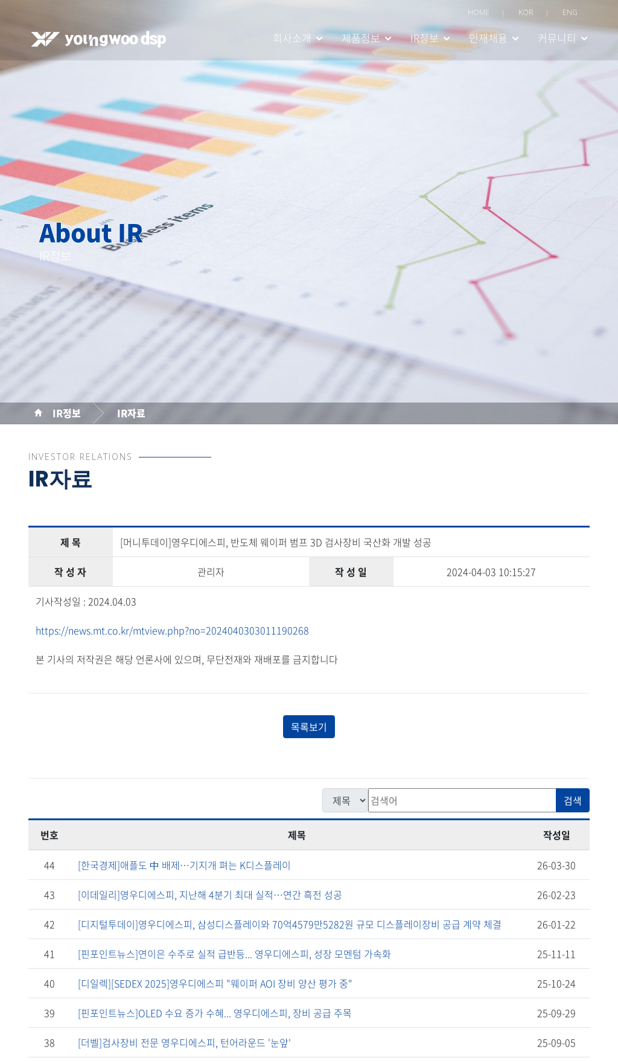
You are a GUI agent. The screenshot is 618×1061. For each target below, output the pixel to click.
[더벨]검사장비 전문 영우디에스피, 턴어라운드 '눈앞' (184, 1044)
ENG (570, 12)
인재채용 (488, 37)
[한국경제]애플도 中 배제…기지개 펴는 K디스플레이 (184, 866)
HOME (478, 12)
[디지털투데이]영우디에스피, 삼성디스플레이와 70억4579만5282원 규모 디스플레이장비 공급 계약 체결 (290, 926)
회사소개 (292, 37)
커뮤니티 (557, 37)
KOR (526, 12)
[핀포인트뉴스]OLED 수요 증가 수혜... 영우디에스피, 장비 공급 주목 (215, 1014)
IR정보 (424, 37)
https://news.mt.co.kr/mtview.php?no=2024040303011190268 (172, 632)
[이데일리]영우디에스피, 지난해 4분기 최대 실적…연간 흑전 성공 (210, 896)
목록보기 (309, 728)
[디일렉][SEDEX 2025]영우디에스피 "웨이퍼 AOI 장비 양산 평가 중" (215, 985)
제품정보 (361, 37)
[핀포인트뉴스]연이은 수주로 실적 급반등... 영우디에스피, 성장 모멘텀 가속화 (234, 955)
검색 (573, 802)
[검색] (462, 802)
